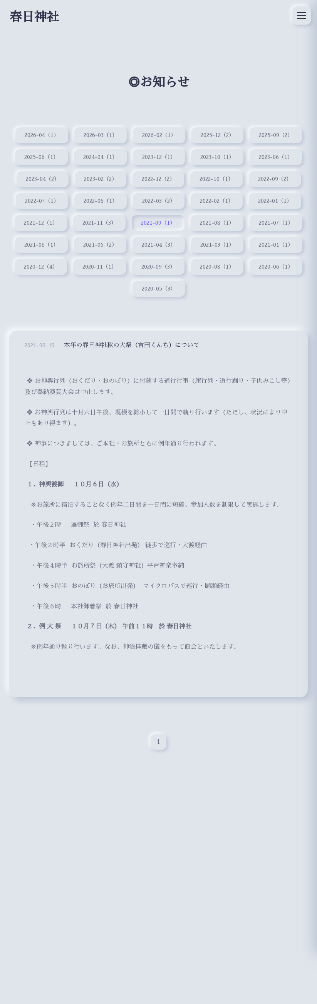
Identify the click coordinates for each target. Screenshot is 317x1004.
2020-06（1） (276, 267)
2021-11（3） (99, 223)
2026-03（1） (100, 135)
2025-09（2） (276, 135)
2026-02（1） (159, 135)
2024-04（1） (100, 157)
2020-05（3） (158, 289)
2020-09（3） (158, 267)
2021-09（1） (158, 223)
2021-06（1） (41, 245)
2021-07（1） (276, 223)
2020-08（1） (217, 267)
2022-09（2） (275, 179)
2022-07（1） (42, 201)
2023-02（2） (100, 179)
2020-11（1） (99, 267)
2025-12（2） (217, 135)
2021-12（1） (40, 223)
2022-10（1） (217, 179)
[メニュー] (301, 15)
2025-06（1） (41, 157)
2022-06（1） (100, 201)
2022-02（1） (217, 201)
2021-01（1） (276, 245)
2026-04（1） (41, 135)
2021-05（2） (100, 245)
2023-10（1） (217, 157)
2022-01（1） (275, 201)
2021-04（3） (158, 245)
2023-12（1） (159, 157)
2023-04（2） (42, 179)
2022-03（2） (159, 201)
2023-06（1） (276, 157)
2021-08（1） (217, 223)
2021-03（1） (217, 245)
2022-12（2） (158, 179)
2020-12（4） (41, 267)
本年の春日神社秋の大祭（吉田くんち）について (132, 348)
